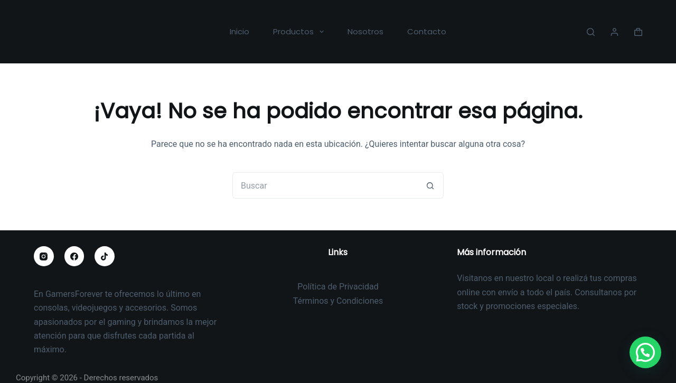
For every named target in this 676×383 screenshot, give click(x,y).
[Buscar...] (324, 185)
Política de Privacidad (337, 287)
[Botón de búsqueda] (430, 185)
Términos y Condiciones (338, 301)
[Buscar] (591, 32)
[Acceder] (614, 32)
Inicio (239, 31)
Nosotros (365, 31)
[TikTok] (105, 256)
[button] (645, 353)
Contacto (426, 31)
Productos (300, 31)
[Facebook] (74, 256)
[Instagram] (44, 256)
